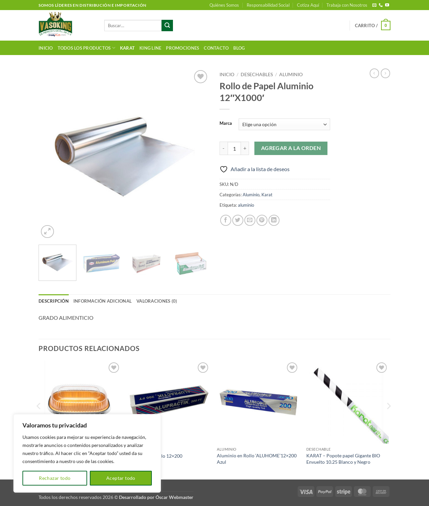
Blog (239, 48)
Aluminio (291, 74)
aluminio (246, 205)
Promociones (182, 48)
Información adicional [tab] (102, 301)
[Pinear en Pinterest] (261, 220)
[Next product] (374, 73)
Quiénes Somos (224, 5)
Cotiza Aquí (308, 5)
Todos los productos (86, 48)
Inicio (46, 48)
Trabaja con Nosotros (346, 5)
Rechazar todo (54, 478)
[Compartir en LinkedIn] (274, 220)
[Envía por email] (249, 220)
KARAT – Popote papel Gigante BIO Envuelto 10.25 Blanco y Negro (343, 459)
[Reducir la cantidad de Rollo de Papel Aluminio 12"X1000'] (224, 148)
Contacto (216, 48)
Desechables (257, 74)
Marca (226, 123)
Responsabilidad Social (268, 5)
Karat (127, 48)
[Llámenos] (381, 5)
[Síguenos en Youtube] (387, 5)
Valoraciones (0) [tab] (156, 301)
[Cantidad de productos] (234, 148)
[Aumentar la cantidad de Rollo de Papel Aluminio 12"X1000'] (245, 148)
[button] (372, 25)
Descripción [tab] (54, 301)
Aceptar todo (120, 478)
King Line (150, 48)
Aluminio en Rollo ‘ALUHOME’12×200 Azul (257, 459)
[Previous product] (385, 73)
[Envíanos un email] (374, 5)
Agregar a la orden (291, 148)
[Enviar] (167, 25)
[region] (87, 453)
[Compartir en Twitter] (237, 220)
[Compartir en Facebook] (225, 220)
